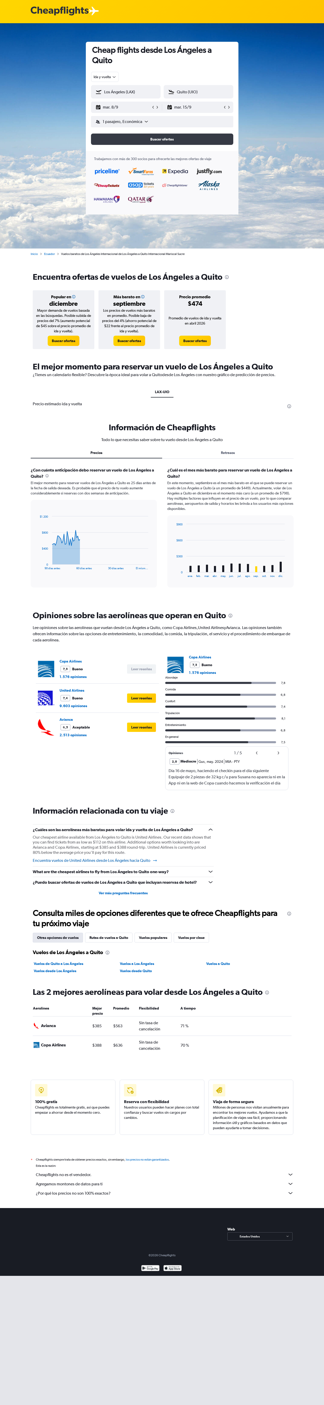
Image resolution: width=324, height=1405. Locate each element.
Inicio (34, 254)
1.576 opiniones (73, 677)
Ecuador (49, 254)
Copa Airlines (71, 661)
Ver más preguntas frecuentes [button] (123, 893)
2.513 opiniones (73, 735)
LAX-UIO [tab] (162, 392)
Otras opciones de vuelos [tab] (58, 938)
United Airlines (72, 690)
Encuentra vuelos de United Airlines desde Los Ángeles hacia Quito (95, 860)
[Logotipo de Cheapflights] (59, 11)
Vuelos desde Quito (136, 971)
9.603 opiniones (73, 706)
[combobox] (105, 77)
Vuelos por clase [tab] (191, 938)
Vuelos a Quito (218, 964)
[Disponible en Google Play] (150, 1274)
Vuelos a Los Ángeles (137, 964)
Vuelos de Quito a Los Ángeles (58, 964)
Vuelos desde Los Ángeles (55, 971)
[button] (123, 107)
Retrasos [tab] (228, 453)
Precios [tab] (96, 453)
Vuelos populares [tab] (153, 938)
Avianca (66, 719)
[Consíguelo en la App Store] (172, 1274)
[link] (63, 341)
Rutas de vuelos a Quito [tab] (108, 938)
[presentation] (227, 277)
